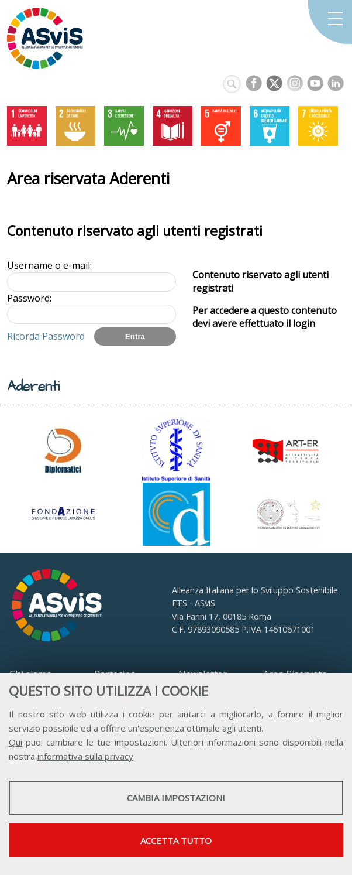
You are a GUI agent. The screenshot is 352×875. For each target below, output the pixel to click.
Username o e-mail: (49, 265)
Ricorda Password (46, 336)
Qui (15, 742)
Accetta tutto (176, 840)
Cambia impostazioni (176, 798)
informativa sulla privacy (85, 756)
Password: (29, 298)
